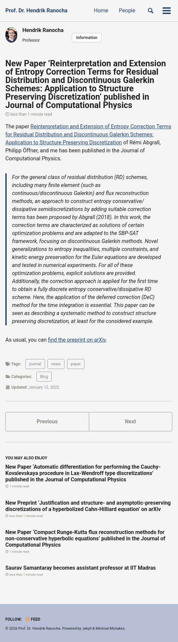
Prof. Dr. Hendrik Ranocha (36, 10)
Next (130, 421)
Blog (44, 376)
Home (101, 10)
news (55, 364)
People (127, 10)
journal (35, 364)
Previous (47, 421)
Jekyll (87, 628)
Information (86, 37)
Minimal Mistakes (110, 628)
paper (76, 364)
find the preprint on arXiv (77, 340)
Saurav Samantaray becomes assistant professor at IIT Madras (80, 568)
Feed (32, 619)
